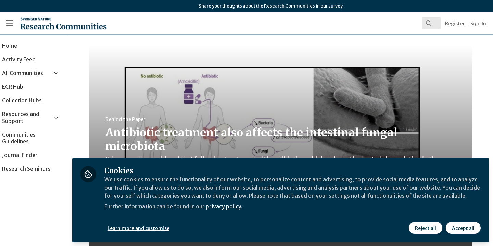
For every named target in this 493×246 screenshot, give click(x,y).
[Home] (54, 23)
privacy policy (244, 214)
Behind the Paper (135, 119)
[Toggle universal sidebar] (9, 23)
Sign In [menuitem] (478, 23)
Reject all (425, 228)
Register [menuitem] (455, 23)
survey (335, 6)
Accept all (463, 228)
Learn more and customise (158, 228)
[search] (431, 23)
